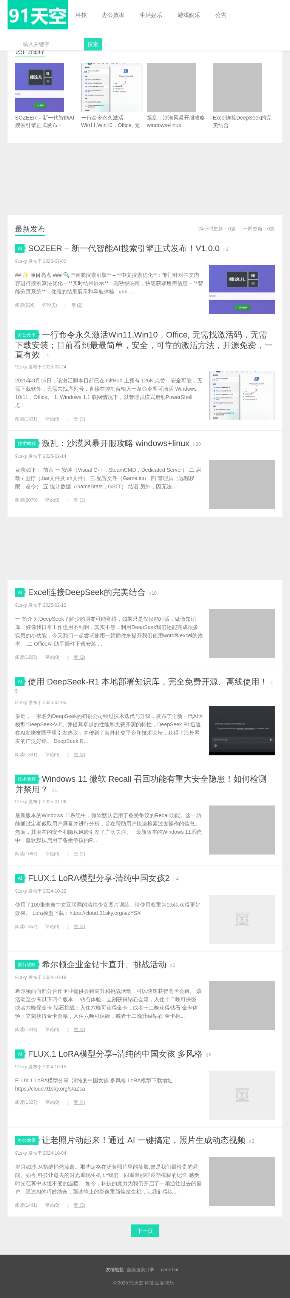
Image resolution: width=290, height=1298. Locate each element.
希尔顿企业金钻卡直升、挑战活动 (104, 964)
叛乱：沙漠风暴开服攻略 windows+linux (176, 95)
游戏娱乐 (188, 15)
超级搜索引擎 (140, 1269)
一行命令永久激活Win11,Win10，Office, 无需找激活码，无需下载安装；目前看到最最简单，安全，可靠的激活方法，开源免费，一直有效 (112, 110)
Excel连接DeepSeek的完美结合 (242, 95)
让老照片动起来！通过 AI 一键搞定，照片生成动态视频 (143, 1140)
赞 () (74, 305)
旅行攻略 (28, 964)
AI (21, 248)
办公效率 (113, 15)
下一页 (145, 1231)
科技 (81, 15)
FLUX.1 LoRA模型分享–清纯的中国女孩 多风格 (115, 1054)
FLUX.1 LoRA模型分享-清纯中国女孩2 (99, 878)
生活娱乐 (151, 15)
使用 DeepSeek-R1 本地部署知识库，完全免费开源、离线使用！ (147, 681)
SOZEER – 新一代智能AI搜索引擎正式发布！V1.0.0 (44, 99)
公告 (221, 15)
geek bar (170, 1269)
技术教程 (28, 443)
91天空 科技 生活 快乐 (38, 14)
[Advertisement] (145, 179)
